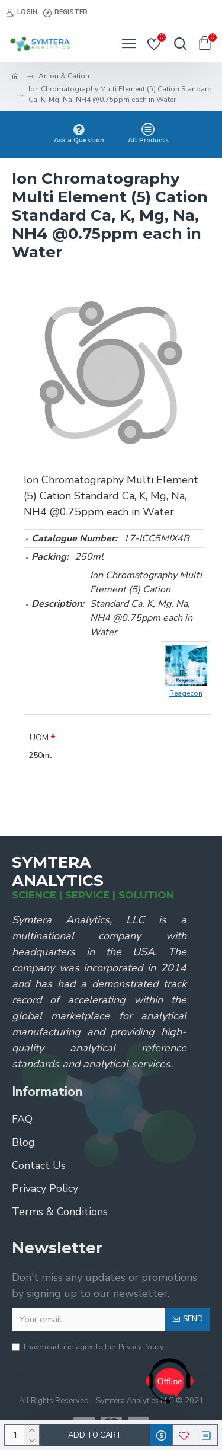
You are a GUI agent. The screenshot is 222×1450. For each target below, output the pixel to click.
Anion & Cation (63, 76)
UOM (39, 737)
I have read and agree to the (88, 1346)
